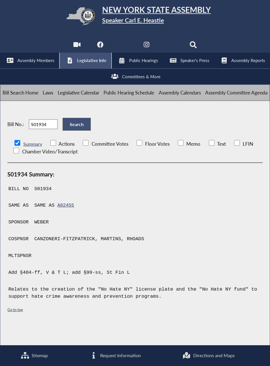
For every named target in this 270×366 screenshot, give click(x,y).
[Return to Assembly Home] (135, 17)
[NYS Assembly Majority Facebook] (99, 48)
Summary (33, 161)
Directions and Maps (208, 355)
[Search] (194, 48)
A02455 (66, 222)
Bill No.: (15, 138)
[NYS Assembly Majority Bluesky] (170, 48)
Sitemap (34, 355)
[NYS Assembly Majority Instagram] (147, 48)
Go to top (15, 326)
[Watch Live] (75, 48)
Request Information (114, 355)
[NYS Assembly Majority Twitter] (123, 48)
